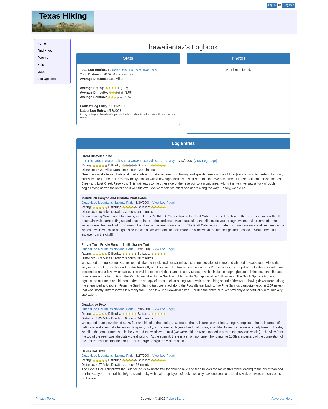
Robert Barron (176, 398)
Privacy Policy (45, 398)
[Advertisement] (213, 21)
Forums (42, 57)
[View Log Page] (205, 161)
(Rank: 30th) (128, 74)
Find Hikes (44, 50)
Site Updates (46, 79)
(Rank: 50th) (119, 69)
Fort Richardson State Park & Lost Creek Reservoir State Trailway (128, 161)
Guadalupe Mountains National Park (107, 202)
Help (40, 64)
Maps (41, 72)
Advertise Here (281, 398)
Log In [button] (272, 5)
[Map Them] (150, 69)
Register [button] (288, 5)
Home (41, 43)
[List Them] (134, 69)
